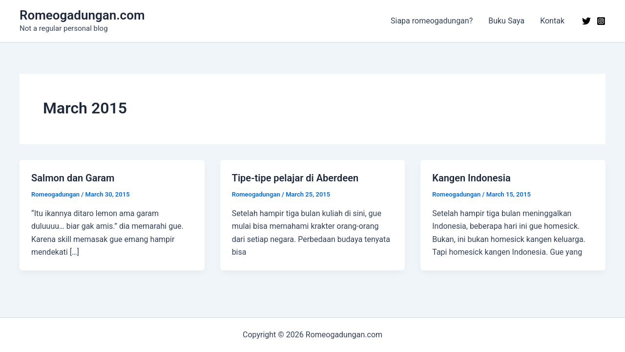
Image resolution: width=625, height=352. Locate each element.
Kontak (552, 20)
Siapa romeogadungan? (432, 20)
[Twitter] (586, 21)
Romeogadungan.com (82, 15)
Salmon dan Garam (72, 178)
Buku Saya (506, 20)
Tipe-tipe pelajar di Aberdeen (295, 178)
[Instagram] (601, 21)
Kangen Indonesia (471, 178)
